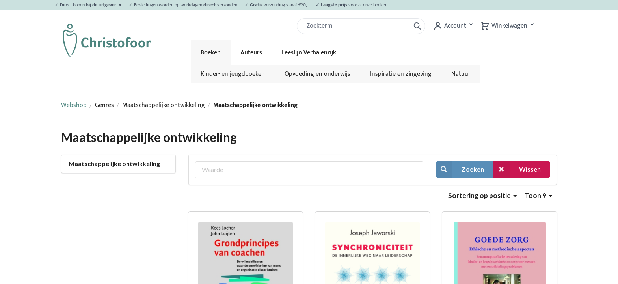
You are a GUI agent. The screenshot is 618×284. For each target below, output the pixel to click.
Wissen (517, 169)
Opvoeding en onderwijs (317, 74)
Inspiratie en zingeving (401, 74)
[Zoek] (356, 26)
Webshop (74, 105)
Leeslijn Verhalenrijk (309, 52)
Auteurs (251, 52)
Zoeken (460, 169)
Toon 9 (538, 195)
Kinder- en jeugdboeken (233, 74)
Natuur (461, 74)
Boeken (211, 52)
